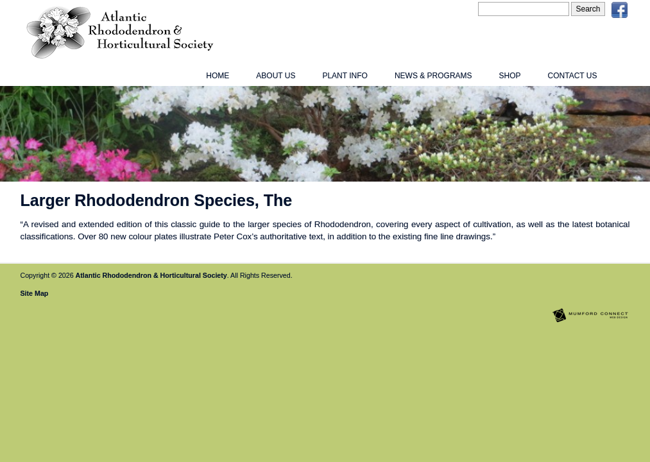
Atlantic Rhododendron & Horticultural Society (151, 275)
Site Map (35, 293)
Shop (510, 75)
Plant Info (344, 75)
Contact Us (572, 75)
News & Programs (433, 75)
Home (217, 75)
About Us (275, 75)
